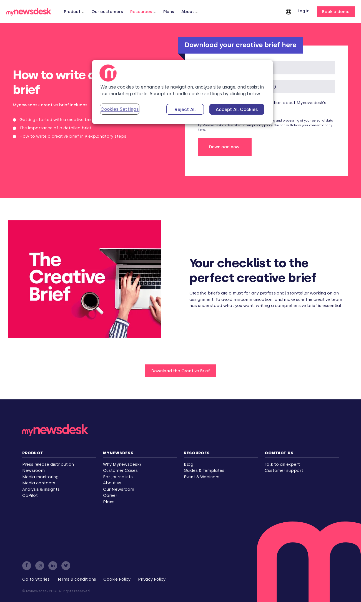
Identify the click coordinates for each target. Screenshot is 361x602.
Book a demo (336, 11)
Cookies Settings (120, 109)
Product (32, 453)
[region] (182, 92)
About (187, 11)
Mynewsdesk (118, 453)
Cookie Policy (117, 579)
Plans (168, 11)
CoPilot (30, 495)
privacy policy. (262, 125)
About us (112, 482)
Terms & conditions (76, 579)
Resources (141, 11)
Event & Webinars (201, 476)
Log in (304, 10)
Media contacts (38, 482)
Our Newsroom (118, 489)
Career (110, 495)
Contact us (279, 453)
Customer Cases (120, 470)
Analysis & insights (41, 489)
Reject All (185, 109)
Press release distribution (48, 464)
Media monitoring (40, 476)
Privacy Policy (152, 579)
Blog (188, 464)
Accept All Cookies (237, 109)
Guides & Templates (204, 470)
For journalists (118, 476)
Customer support (284, 470)
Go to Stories (36, 579)
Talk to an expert (282, 464)
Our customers (107, 11)
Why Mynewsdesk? (122, 464)
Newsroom (33, 470)
